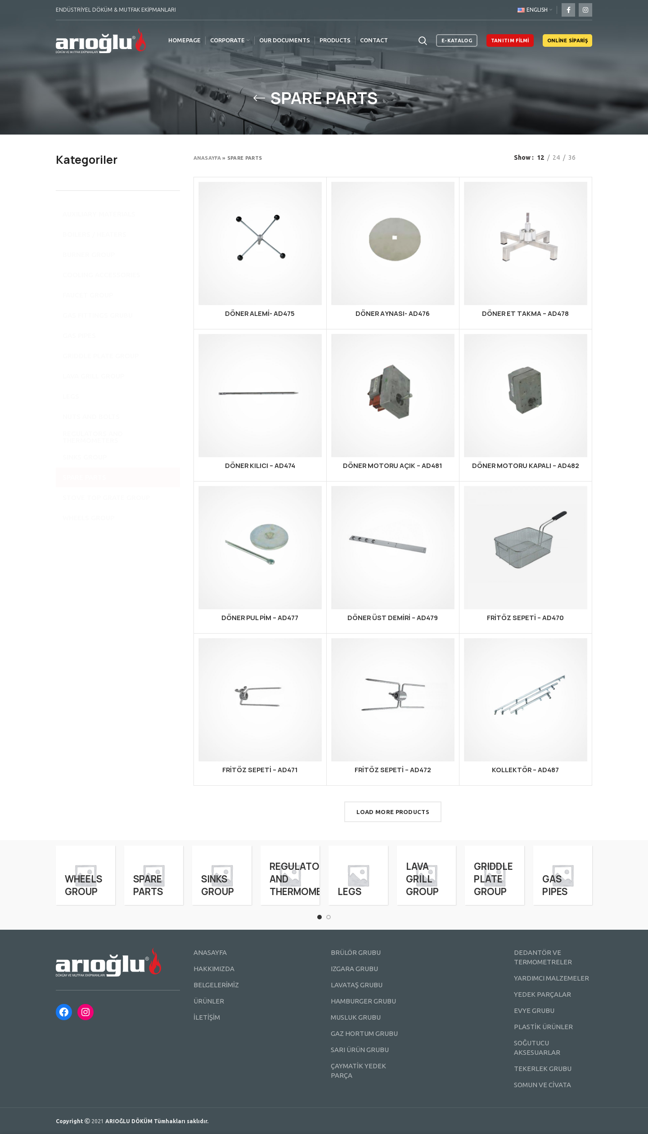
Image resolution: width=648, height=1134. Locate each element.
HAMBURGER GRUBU (363, 1001)
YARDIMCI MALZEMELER (551, 978)
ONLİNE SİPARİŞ (567, 40)
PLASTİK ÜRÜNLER (543, 1026)
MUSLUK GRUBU (356, 1017)
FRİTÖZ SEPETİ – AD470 (525, 617)
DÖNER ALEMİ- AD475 (260, 313)
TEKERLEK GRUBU (543, 1068)
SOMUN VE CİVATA (542, 1085)
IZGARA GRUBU (354, 968)
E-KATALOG (456, 40)
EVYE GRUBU (534, 1010)
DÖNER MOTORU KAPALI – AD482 (525, 465)
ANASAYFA (210, 952)
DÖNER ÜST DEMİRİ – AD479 (392, 617)
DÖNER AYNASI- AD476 (393, 313)
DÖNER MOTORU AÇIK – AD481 (392, 465)
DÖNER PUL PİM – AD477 (259, 617)
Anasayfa (207, 158)
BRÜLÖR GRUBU (356, 952)
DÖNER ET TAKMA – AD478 (525, 313)
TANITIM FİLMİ (510, 40)
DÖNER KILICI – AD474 (260, 465)
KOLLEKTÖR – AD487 (525, 769)
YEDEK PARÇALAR (542, 994)
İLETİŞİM (207, 1017)
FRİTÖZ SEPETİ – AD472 (393, 769)
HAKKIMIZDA (214, 968)
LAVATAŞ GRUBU (356, 985)
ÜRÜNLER (209, 1001)
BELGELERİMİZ (216, 985)
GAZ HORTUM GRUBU (364, 1033)
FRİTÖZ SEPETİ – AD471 (260, 769)
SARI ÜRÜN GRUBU (360, 1049)
